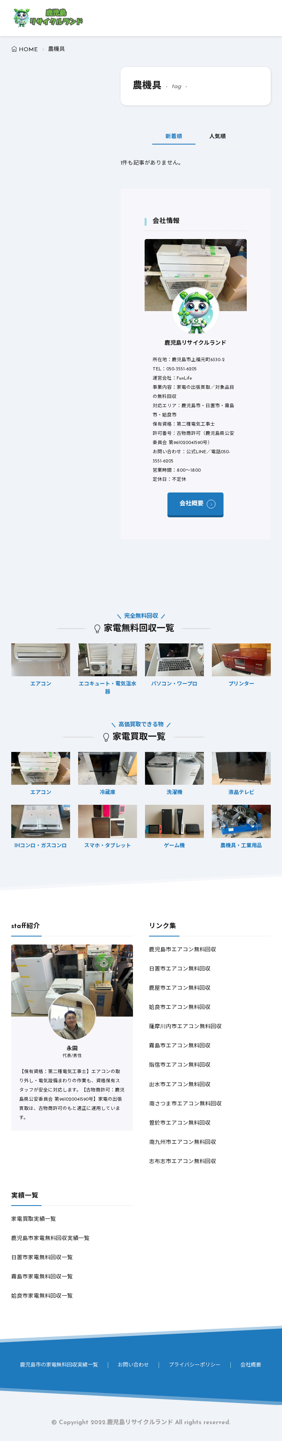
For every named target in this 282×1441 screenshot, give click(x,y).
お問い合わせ (133, 1365)
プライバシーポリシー (195, 1365)
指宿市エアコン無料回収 (180, 1065)
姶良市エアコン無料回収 (180, 1007)
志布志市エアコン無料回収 (182, 1161)
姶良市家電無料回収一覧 (42, 1296)
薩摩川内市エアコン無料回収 (185, 1026)
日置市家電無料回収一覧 (42, 1257)
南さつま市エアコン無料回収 (185, 1104)
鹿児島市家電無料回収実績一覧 (50, 1238)
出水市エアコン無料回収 (180, 1084)
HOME (28, 50)
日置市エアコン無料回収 (180, 969)
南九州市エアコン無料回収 (182, 1142)
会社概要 (191, 504)
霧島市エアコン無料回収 (180, 1046)
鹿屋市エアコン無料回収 (180, 988)
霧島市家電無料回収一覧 (42, 1277)
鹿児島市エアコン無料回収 (182, 950)
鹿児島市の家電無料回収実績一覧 (59, 1365)
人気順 (218, 136)
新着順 (173, 136)
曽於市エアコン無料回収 (180, 1123)
